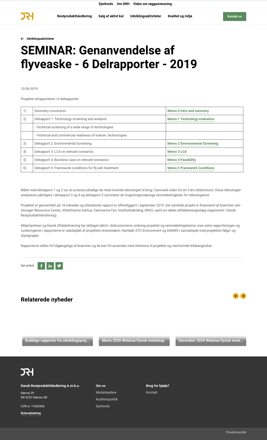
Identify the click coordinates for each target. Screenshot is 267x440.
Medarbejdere (106, 393)
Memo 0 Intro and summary (188, 110)
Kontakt (152, 393)
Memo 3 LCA (177, 151)
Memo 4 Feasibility (181, 159)
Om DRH (123, 3)
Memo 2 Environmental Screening (192, 143)
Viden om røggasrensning (152, 3)
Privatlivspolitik (236, 432)
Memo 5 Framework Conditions (190, 168)
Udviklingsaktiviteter (145, 16)
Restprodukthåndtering (74, 16)
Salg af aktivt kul (110, 16)
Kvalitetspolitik (107, 400)
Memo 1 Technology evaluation (191, 119)
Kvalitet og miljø (180, 16)
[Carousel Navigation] (239, 296)
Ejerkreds (106, 3)
